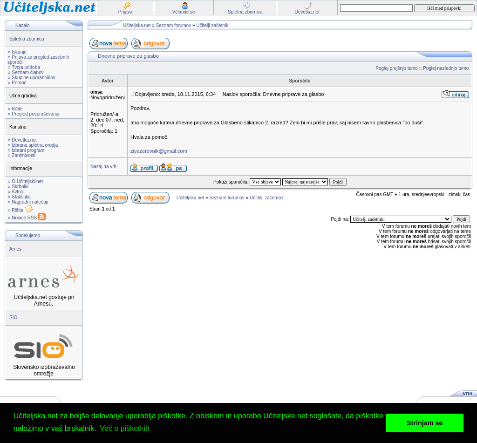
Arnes (15, 249)
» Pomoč (17, 82)
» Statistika (19, 196)
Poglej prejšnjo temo (396, 68)
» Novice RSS (27, 217)
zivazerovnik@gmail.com (158, 151)
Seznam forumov (173, 25)
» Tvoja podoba (24, 67)
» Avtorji (16, 191)
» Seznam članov (26, 72)
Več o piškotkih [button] (125, 428)
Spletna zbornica (26, 38)
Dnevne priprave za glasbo (128, 56)
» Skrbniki (18, 186)
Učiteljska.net (136, 25)
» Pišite (20, 210)
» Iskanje (17, 52)
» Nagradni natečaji (28, 201)
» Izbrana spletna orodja (33, 145)
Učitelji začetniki (212, 25)
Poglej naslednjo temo (446, 68)
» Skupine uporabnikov (31, 77)
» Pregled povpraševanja (34, 113)
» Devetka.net (22, 140)
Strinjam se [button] (425, 423)
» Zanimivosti (21, 155)
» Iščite (15, 108)
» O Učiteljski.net (25, 181)
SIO (13, 317)
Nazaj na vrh (103, 166)
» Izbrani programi (27, 150)
